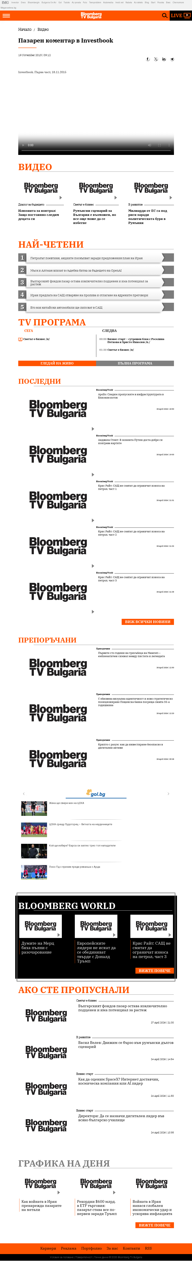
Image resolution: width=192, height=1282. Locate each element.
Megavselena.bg (8, 8)
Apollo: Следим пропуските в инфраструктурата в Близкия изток (131, 396)
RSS (148, 1248)
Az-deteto (138, 2)
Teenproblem (95, 2)
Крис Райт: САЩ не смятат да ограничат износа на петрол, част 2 (131, 533)
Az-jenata (76, 2)
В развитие (135, 204)
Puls (85, 2)
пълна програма (135, 363)
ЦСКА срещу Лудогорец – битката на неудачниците (66, 830)
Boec (168, 2)
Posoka (160, 2)
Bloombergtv (34, 2)
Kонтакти (131, 1248)
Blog (147, 2)
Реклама (68, 1248)
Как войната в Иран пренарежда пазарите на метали (41, 1205)
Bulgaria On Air (49, 2)
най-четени (51, 244)
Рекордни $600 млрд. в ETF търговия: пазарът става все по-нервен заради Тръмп (97, 1207)
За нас (112, 1248)
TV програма (52, 322)
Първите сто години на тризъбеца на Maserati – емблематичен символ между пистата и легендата (131, 654)
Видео (35, 167)
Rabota (128, 2)
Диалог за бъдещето (31, 204)
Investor (15, 2)
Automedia (108, 2)
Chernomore (178, 2)
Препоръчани (47, 640)
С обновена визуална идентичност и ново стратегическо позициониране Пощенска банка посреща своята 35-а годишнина (135, 702)
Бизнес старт (84, 1074)
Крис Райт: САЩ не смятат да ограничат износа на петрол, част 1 (131, 487)
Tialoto (67, 2)
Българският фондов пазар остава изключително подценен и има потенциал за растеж (122, 1008)
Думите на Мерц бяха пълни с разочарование (37, 947)
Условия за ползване (61, 1257)
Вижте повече (155, 970)
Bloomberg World (104, 390)
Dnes (23, 2)
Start (153, 2)
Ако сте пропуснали (74, 990)
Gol (60, 2)
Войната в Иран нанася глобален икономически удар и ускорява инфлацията (152, 1207)
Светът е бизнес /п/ (34, 339)
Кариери (48, 1248)
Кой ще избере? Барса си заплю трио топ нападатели (68, 851)
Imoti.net (119, 2)
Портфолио (91, 1248)
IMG (6, 2)
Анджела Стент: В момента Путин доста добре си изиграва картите (130, 441)
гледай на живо (57, 363)
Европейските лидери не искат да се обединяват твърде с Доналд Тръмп (96, 951)
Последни (39, 381)
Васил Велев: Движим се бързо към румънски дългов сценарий (126, 1045)
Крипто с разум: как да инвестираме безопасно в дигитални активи (130, 746)
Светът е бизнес (83, 204)
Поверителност (83, 1257)
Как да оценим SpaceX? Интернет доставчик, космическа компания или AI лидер (118, 1081)
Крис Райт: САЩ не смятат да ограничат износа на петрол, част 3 (131, 579)
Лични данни (101, 1257)
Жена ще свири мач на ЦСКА (52, 808)
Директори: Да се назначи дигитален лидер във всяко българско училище (121, 1118)
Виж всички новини (148, 621)
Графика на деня (64, 1163)
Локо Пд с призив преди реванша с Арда (60, 872)
